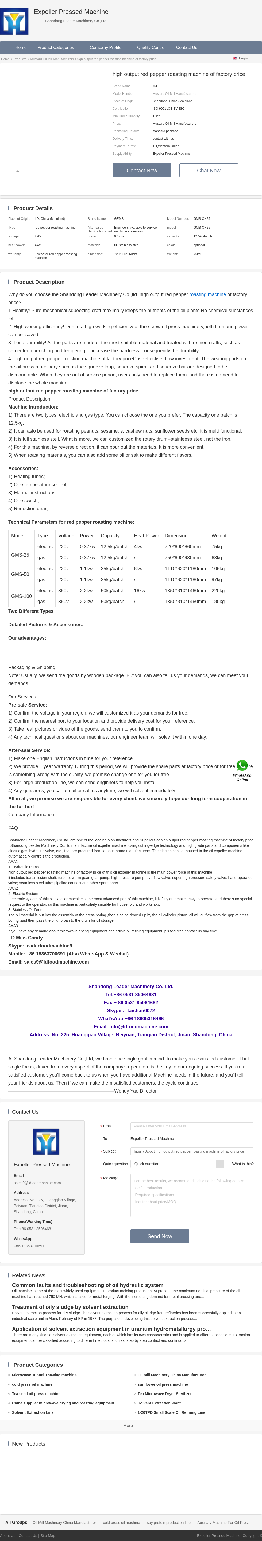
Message (108, 1178)
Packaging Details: (126, 131)
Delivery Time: (123, 139)
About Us (8, 1536)
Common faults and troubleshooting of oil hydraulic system (88, 1285)
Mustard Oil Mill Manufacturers (52, 59)
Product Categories (58, 47)
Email (106, 1127)
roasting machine (207, 294)
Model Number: (123, 94)
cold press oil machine (121, 1522)
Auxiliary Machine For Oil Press (223, 1522)
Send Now (160, 1236)
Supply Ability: (123, 154)
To (105, 1138)
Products (20, 59)
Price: (117, 124)
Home (21, 47)
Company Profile (108, 47)
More (128, 1425)
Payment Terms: (124, 146)
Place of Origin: (123, 101)
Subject (107, 1152)
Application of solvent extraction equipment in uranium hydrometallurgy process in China (112, 1329)
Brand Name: (122, 86)
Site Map (47, 1536)
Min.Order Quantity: (127, 116)
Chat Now (209, 170)
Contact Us (186, 47)
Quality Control (151, 47)
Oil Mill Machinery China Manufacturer (64, 1522)
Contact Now (142, 170)
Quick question (115, 1164)
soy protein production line (169, 1522)
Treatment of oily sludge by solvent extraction (70, 1307)
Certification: (121, 109)
